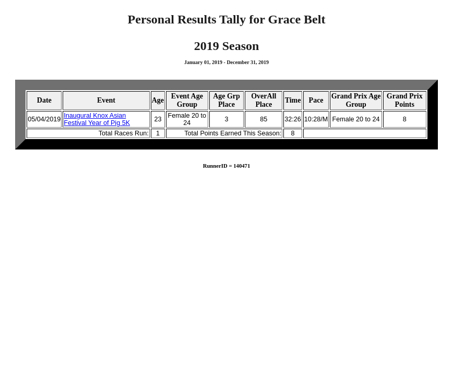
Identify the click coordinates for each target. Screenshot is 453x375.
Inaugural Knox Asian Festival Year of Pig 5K (97, 119)
